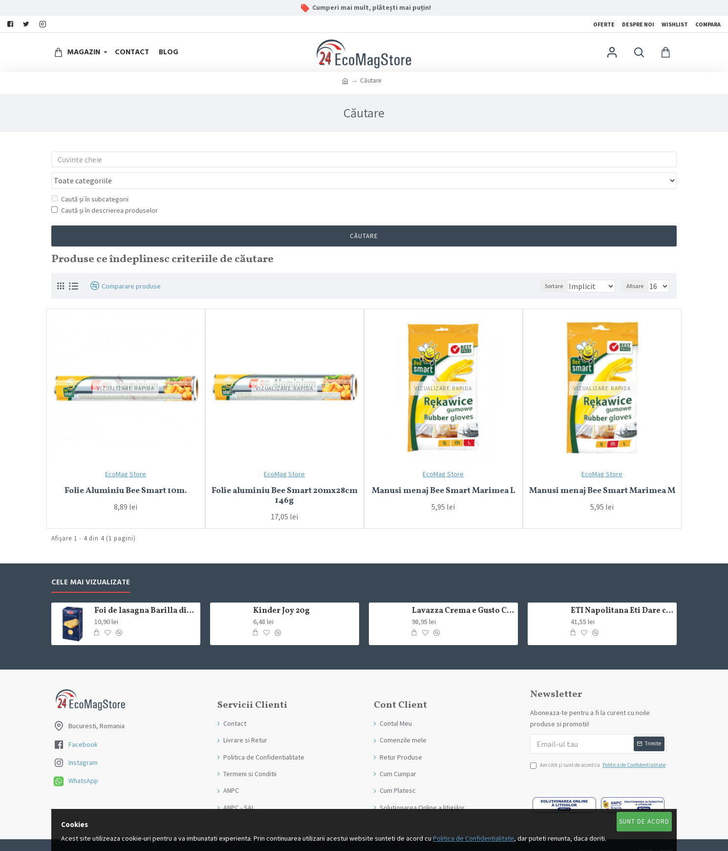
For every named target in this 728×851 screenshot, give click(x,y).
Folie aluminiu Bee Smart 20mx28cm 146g (285, 478)
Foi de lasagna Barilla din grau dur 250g (145, 592)
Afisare (637, 267)
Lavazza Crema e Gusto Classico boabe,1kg (463, 592)
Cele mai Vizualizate (90, 564)
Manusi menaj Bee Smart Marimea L (443, 472)
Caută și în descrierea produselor (104, 191)
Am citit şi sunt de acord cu (598, 746)
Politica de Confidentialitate (473, 838)
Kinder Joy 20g (281, 592)
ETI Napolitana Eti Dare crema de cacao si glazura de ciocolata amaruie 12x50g (622, 592)
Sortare (543, 267)
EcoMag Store (125, 455)
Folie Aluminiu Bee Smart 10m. (125, 472)
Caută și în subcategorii (89, 180)
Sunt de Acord (644, 821)
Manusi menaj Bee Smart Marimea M (602, 472)
